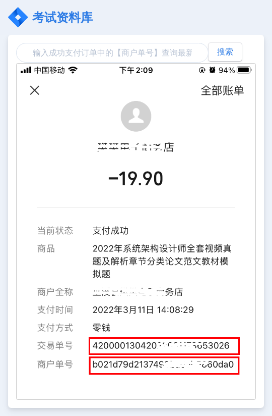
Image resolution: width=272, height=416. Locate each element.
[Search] (112, 53)
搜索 (225, 52)
